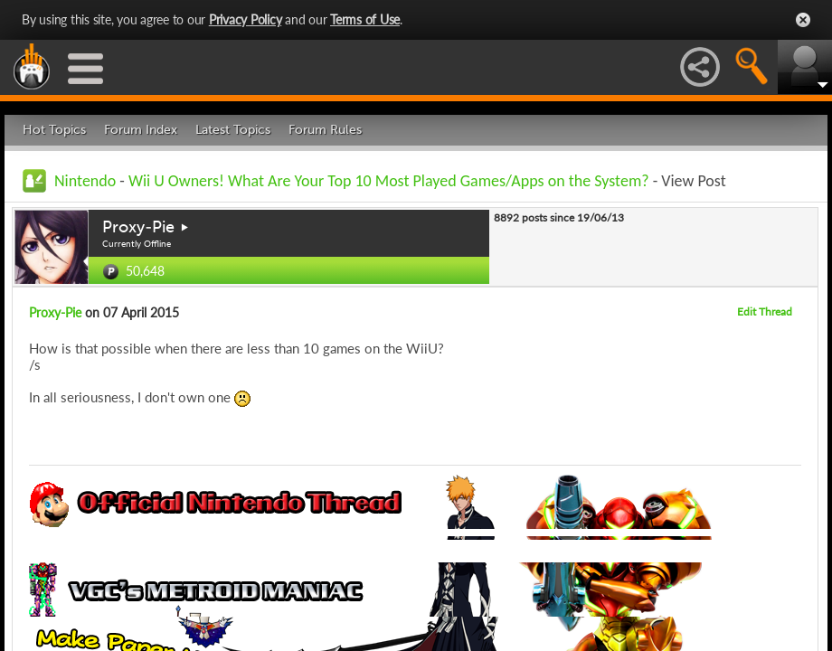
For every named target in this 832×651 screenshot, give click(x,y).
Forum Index (140, 129)
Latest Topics (232, 129)
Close (803, 20)
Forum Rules (325, 129)
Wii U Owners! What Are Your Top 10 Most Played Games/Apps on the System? (388, 181)
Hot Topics (54, 129)
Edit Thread (764, 311)
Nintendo (85, 181)
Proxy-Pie (138, 227)
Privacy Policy (245, 19)
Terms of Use (365, 19)
